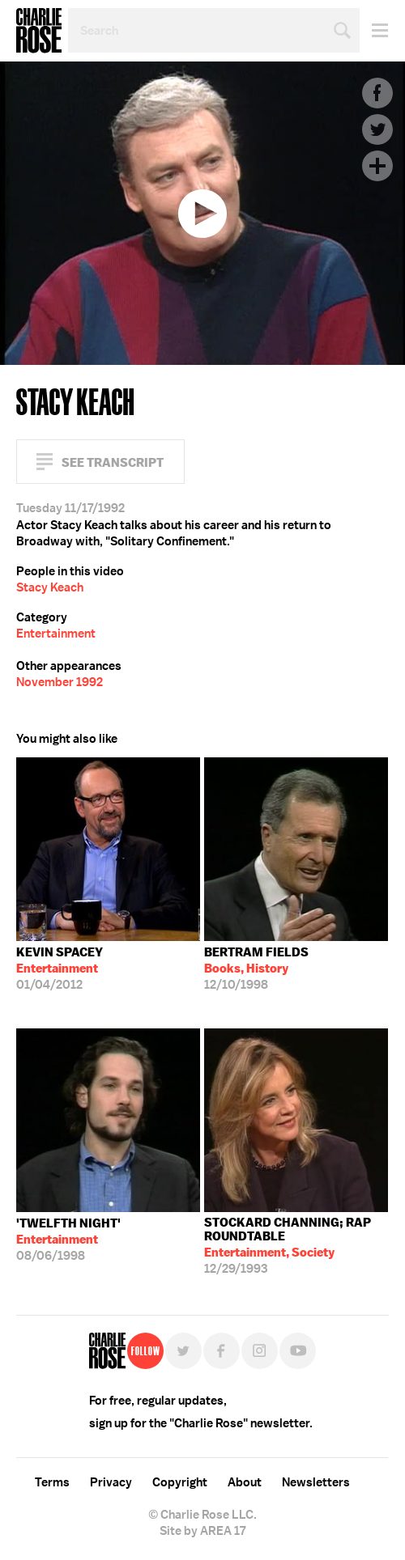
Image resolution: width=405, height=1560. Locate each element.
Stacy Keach (49, 587)
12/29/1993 (296, 1246)
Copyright (179, 1482)
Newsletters (316, 1482)
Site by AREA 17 (202, 1531)
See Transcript (113, 462)
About (245, 1482)
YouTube (297, 1351)
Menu (374, 30)
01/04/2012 (59, 968)
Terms (52, 1482)
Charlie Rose (39, 30)
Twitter (377, 129)
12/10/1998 (256, 968)
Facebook (377, 93)
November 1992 (59, 682)
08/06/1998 (68, 1239)
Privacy (111, 1482)
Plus (377, 165)
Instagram (259, 1351)
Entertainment (56, 633)
